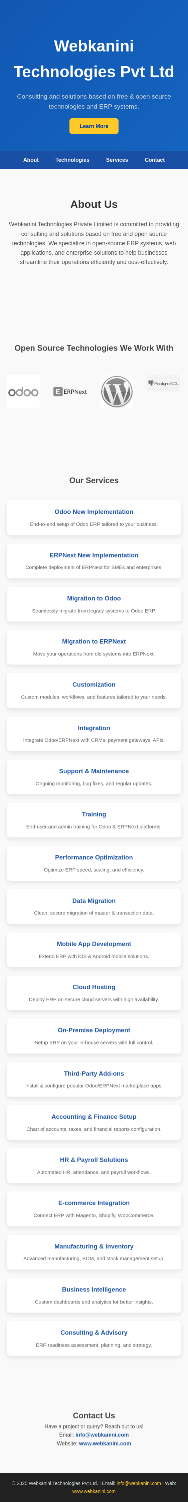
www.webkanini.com (105, 1458)
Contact (155, 160)
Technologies (72, 160)
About (31, 160)
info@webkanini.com (102, 1450)
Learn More (93, 126)
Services (117, 160)
